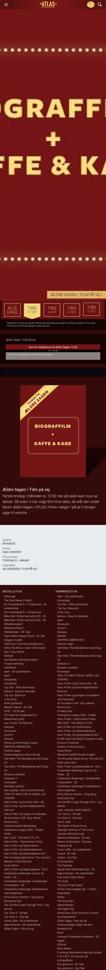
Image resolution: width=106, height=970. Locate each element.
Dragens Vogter (13, 640)
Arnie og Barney (13, 703)
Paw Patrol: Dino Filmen (70, 877)
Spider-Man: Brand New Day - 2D (76, 869)
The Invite (62, 881)
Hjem (7, 675)
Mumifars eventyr (14, 786)
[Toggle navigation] (6, 4)
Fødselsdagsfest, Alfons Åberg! (22, 754)
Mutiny (61, 897)
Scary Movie (11, 865)
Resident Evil (64, 928)
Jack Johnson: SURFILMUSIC (74, 810)
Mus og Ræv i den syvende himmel (24, 790)
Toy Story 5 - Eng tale (16, 916)
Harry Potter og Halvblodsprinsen (23, 849)
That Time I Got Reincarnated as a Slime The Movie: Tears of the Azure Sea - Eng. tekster (24, 647)
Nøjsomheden (65, 905)
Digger (61, 940)
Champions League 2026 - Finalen (23, 829)
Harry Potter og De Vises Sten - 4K (24, 802)
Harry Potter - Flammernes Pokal (23, 841)
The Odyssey (64, 865)
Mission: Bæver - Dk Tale (18, 707)
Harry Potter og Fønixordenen (21, 845)
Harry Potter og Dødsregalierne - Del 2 (26, 869)
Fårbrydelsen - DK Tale (17, 632)
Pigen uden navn (66, 762)
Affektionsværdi (13, 624)
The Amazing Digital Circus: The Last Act (27, 857)
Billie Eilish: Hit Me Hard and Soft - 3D (25, 620)
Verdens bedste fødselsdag (20, 825)
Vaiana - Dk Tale (66, 853)
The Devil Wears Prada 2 (18, 600)
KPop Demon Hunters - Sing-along (23, 897)
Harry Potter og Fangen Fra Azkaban (25, 814)
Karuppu (9, 727)
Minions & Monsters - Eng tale (74, 841)
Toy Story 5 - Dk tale (16, 912)
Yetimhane (10, 667)
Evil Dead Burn (65, 861)
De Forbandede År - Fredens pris (22, 612)
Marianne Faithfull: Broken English (76, 754)
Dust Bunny (10, 683)
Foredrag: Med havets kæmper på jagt (79, 952)
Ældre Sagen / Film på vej (19, 928)
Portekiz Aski (64, 711)
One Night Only (65, 908)
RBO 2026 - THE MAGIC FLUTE (21, 837)
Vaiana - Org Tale (67, 857)
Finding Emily (64, 845)
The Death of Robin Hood (71, 825)
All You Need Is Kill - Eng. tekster (22, 818)
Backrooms (11, 821)
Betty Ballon (64, 948)
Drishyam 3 (10, 778)
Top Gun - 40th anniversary (19, 687)
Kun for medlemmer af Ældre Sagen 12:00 (53, 349)
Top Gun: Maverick (14, 695)
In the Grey (10, 699)
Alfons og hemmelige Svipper (21, 742)
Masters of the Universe (17, 861)
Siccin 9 (8, 734)
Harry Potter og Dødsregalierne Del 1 (25, 853)
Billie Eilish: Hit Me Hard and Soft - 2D (25, 616)
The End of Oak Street (70, 885)
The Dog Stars (65, 901)
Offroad (61, 944)
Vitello (7, 833)
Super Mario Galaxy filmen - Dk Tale (24, 636)
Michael (8, 655)
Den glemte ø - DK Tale (70, 964)
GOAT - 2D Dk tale (14, 711)
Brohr (60, 932)
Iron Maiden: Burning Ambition (21, 659)
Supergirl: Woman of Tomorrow (75, 829)
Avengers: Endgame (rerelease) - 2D (78, 936)
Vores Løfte (64, 821)
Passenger (10, 782)
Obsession (10, 730)
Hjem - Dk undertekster (17, 671)
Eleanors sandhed (14, 774)
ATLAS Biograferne (48, 5)
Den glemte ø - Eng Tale (71, 968)
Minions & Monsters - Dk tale (73, 837)
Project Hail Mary (14, 663)
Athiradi (8, 738)
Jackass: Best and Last (70, 833)
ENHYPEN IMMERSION (17, 746)
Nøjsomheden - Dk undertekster (22, 924)
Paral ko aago (12, 750)
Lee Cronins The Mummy (18, 723)
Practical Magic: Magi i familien (75, 924)
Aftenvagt (9, 596)
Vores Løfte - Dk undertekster (21, 920)
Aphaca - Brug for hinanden (19, 691)
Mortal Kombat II (14, 628)
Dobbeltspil (63, 893)
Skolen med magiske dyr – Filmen (76, 889)
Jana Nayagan (65, 699)
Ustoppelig (10, 679)
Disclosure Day (12, 901)
